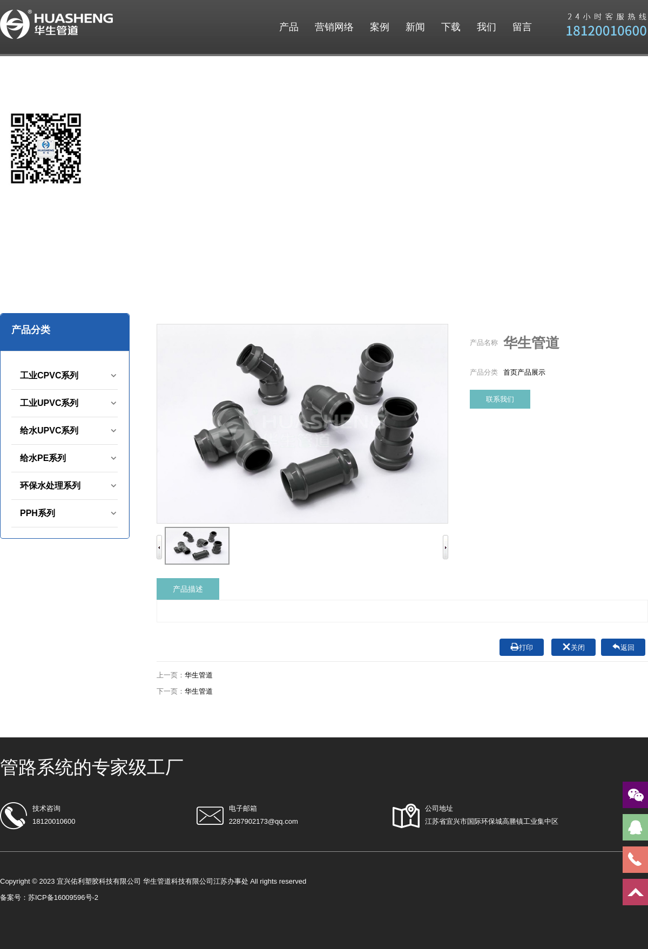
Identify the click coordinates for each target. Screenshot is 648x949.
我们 (486, 27)
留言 (522, 27)
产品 (289, 27)
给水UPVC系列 (49, 430)
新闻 (415, 27)
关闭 (573, 647)
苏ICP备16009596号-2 (63, 897)
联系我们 (500, 399)
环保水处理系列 (50, 485)
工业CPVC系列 (49, 375)
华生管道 (199, 675)
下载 (451, 27)
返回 (623, 647)
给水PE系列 (43, 458)
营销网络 (334, 27)
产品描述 (188, 589)
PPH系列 (37, 513)
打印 (521, 647)
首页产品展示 (524, 372)
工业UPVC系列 (49, 403)
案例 (379, 27)
